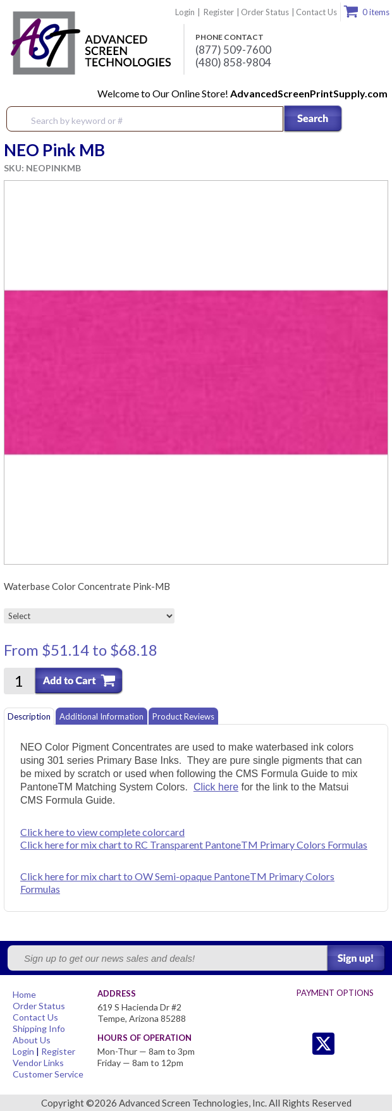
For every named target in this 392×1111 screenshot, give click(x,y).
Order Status (265, 12)
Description (29, 716)
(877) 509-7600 (233, 50)
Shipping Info (39, 1028)
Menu (374, 119)
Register (219, 12)
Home (24, 994)
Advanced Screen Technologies (89, 43)
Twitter (298, 1044)
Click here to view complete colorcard (102, 832)
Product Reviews (183, 716)
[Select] (89, 615)
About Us (32, 1039)
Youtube (374, 1044)
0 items (375, 12)
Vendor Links (38, 1062)
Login (185, 12)
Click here (215, 787)
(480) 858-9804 (233, 62)
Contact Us (316, 12)
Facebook (349, 1044)
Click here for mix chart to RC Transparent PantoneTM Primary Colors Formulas (193, 844)
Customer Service (48, 1074)
